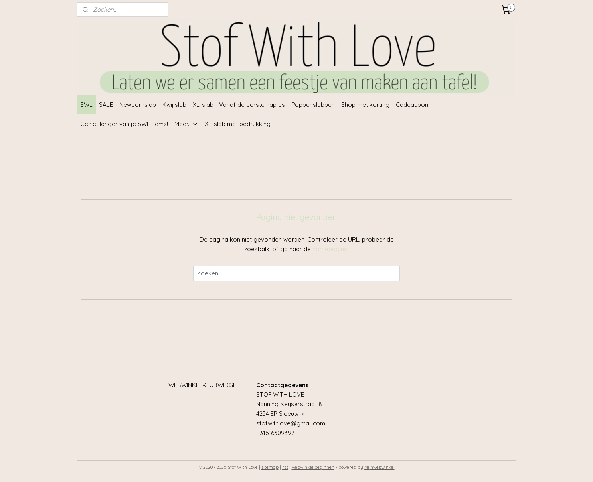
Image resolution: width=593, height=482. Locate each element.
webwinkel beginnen (313, 467)
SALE (106, 104)
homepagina (330, 249)
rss (285, 467)
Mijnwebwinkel (379, 467)
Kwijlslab (174, 104)
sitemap (270, 467)
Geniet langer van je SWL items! (124, 124)
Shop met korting (365, 104)
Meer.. (186, 124)
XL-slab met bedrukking (238, 124)
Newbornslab (137, 104)
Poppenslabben (313, 104)
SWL (86, 104)
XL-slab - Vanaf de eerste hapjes (239, 104)
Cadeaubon (412, 104)
